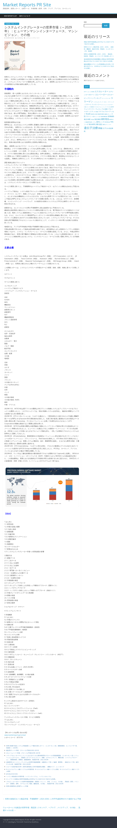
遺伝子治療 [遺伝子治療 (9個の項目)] (91, 128)
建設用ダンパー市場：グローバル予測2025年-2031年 (22, 750)
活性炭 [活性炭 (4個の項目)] (92, 119)
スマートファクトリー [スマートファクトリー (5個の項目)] (93, 104)
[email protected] (11, 774)
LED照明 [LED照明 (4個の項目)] (92, 91)
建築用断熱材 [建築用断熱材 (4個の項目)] (104, 116)
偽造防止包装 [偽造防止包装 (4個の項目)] (94, 114)
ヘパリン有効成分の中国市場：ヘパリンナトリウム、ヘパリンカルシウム (28, 776)
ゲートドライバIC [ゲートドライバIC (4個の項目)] (106, 98)
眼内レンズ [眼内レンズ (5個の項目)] (100, 122)
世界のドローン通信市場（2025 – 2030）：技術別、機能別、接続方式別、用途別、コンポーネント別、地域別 (99, 49)
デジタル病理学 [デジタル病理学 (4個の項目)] (110, 107)
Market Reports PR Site (27, 5)
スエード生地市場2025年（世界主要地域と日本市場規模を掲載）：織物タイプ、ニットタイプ (35, 767)
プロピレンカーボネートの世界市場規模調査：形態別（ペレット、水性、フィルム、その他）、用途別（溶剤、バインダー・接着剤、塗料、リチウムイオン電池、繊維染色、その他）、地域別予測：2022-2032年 (42, 783)
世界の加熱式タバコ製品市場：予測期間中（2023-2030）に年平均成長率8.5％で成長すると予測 (42, 799)
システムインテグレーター (33, 38)
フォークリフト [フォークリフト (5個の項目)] (89, 109)
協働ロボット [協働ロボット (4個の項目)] (108, 114)
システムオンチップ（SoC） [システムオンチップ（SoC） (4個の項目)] (100, 102)
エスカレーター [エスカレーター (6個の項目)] (101, 91)
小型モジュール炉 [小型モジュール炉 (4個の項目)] (96, 116)
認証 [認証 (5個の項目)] (100, 124)
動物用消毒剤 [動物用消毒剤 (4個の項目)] (101, 114)
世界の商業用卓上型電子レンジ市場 (17, 786)
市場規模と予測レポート (11, 24)
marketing (20, 38)
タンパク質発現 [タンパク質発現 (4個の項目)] (90, 107)
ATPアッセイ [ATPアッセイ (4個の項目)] (87, 91)
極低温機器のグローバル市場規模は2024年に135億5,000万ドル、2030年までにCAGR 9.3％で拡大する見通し (99, 66)
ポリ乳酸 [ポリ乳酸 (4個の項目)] (96, 111)
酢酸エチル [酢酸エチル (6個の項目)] (103, 128)
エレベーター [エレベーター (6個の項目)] (101, 94)
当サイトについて (24, 16)
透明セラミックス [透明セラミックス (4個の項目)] (107, 124)
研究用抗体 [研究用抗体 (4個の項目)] (107, 122)
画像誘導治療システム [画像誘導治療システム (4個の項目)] (90, 122)
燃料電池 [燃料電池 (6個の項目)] (105, 119)
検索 (85, 22)
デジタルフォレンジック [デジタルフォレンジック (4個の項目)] (100, 107)
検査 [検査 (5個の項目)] (88, 119)
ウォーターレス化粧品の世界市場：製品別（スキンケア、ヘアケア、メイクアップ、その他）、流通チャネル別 (41, 808)
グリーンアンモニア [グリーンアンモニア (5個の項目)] (94, 98)
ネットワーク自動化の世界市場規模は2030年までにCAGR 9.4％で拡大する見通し (31, 779)
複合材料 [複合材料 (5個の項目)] (92, 124)
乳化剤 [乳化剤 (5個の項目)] (88, 114)
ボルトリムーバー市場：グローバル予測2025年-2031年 (23, 753)
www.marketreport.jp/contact (15, 735)
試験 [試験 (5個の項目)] (97, 124)
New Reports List (10, 16)
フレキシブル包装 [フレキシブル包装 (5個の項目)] (101, 109)
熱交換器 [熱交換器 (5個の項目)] (97, 119)
